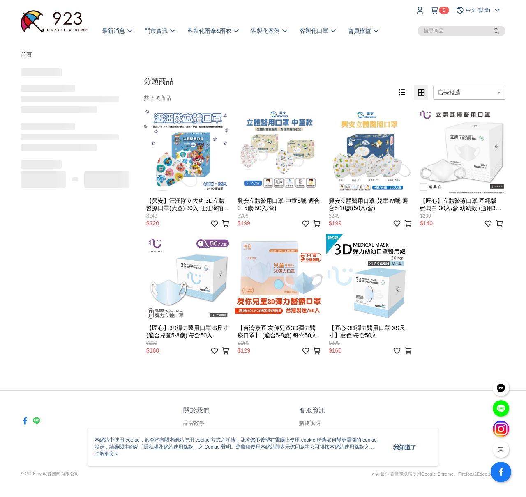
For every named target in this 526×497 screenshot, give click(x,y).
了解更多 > (106, 454)
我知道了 (404, 447)
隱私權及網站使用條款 (168, 447)
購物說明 (310, 423)
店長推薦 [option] (449, 92)
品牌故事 (194, 423)
